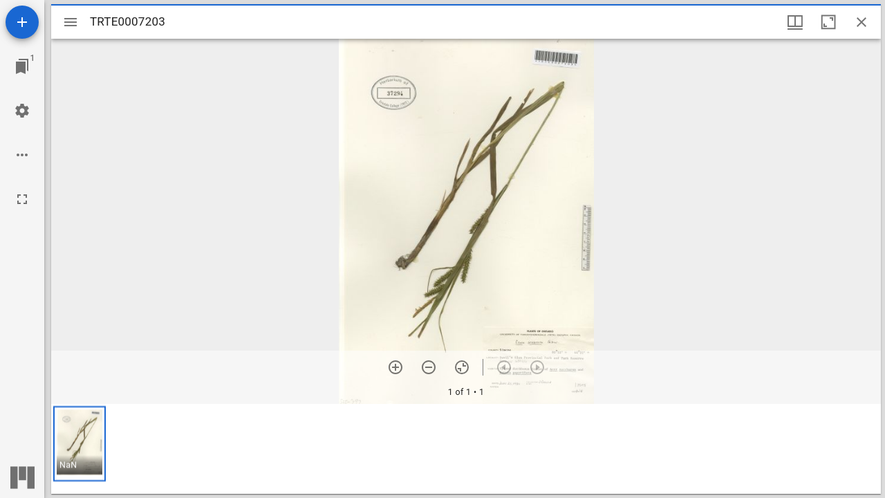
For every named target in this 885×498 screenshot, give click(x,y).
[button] (79, 443)
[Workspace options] (22, 155)
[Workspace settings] (22, 110)
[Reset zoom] (461, 367)
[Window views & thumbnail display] (795, 22)
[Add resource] (22, 22)
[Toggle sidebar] (70, 22)
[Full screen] (22, 199)
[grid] (466, 449)
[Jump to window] (22, 66)
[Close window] (861, 22)
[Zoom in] (395, 367)
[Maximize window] (828, 22)
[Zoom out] (428, 367)
